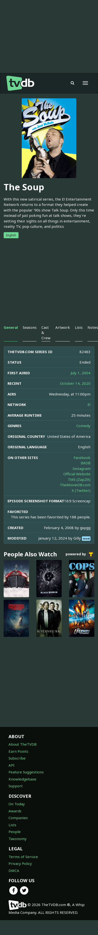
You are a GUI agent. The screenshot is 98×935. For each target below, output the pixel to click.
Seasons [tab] (30, 327)
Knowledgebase (22, 779)
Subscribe (17, 758)
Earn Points (18, 751)
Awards (15, 810)
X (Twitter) (81, 490)
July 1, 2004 (80, 372)
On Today (17, 803)
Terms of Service (23, 856)
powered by (80, 554)
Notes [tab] (93, 327)
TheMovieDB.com (75, 484)
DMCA (14, 870)
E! (89, 404)
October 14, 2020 (75, 383)
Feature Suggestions (26, 772)
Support (16, 785)
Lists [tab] (79, 327)
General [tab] (11, 327)
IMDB (85, 462)
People (15, 831)
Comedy (83, 425)
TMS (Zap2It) (79, 479)
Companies (18, 817)
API (11, 765)
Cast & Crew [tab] (45, 332)
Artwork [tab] (62, 327)
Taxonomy (18, 838)
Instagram (81, 468)
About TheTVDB (23, 744)
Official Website (76, 473)
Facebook (82, 457)
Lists (12, 824)
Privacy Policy (20, 863)
